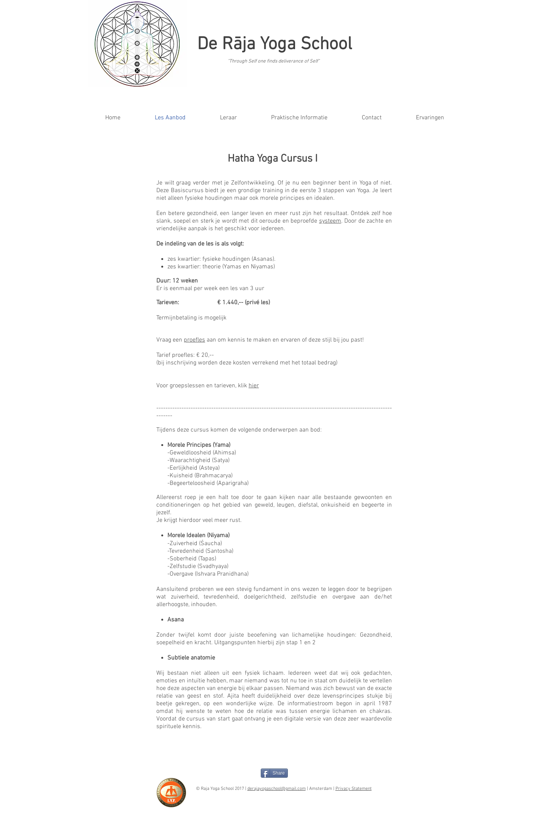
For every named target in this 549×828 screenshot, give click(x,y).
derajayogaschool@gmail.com (276, 788)
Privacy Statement (354, 788)
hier (254, 386)
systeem (330, 221)
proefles (194, 340)
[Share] (274, 773)
